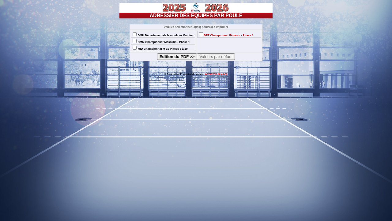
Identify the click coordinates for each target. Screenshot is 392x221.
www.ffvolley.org (216, 74)
